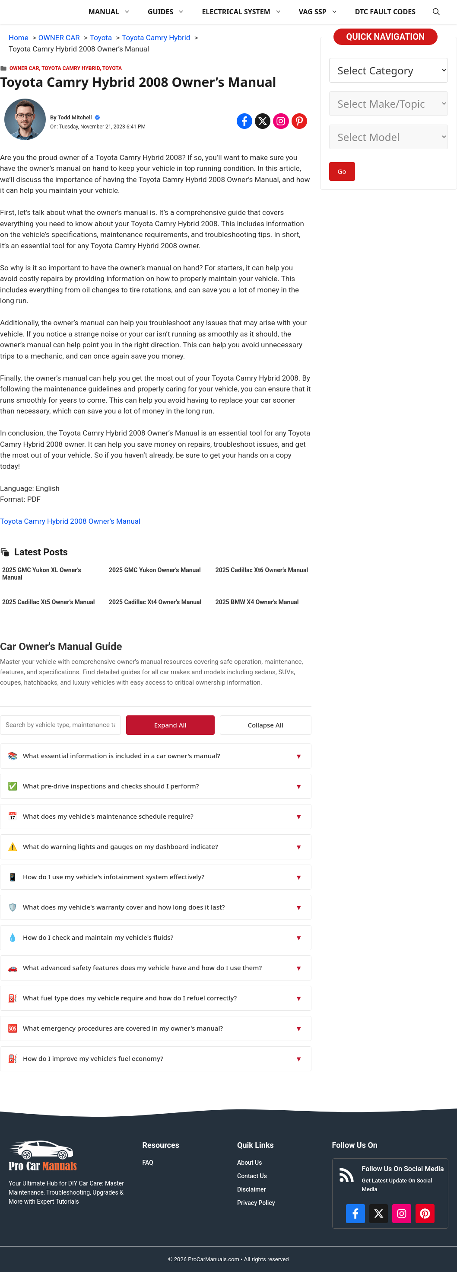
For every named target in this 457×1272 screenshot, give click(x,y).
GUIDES (170, 12)
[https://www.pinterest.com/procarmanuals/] (425, 1213)
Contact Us (252, 1176)
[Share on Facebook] (244, 121)
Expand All (232, 725)
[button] (436, 12)
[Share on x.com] (262, 121)
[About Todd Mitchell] (25, 121)
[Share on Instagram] (281, 121)
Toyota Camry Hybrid (70, 68)
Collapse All (286, 725)
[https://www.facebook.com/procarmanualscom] (355, 1213)
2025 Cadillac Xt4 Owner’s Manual (155, 602)
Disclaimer (251, 1189)
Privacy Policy (256, 1202)
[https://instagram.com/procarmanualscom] (401, 1213)
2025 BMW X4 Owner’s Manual (257, 602)
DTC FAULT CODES (385, 11)
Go (342, 171)
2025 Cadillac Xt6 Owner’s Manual (262, 570)
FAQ (147, 1162)
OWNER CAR (24, 68)
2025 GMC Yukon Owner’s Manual (155, 570)
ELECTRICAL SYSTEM (246, 12)
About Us (249, 1162)
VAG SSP (322, 12)
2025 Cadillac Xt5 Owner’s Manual (48, 602)
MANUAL (114, 12)
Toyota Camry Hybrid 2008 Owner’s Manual (70, 521)
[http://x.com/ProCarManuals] (378, 1213)
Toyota (112, 68)
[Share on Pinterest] (299, 121)
